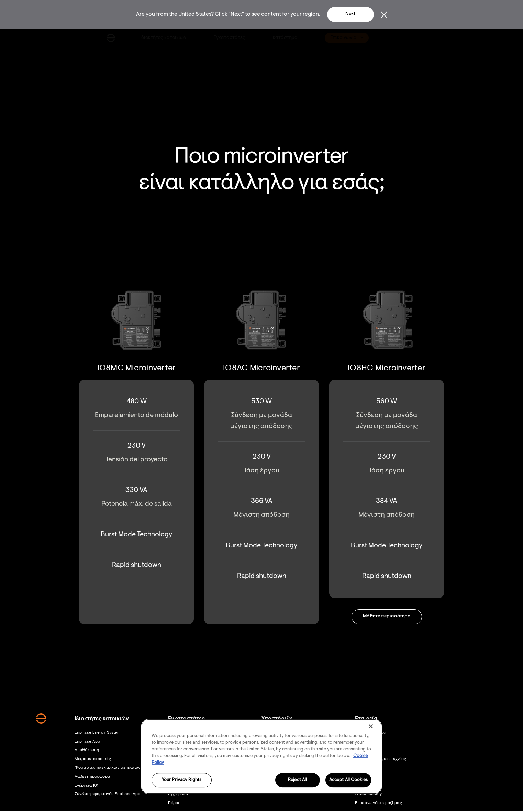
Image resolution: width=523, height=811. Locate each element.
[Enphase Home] (111, 38)
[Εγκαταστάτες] (229, 38)
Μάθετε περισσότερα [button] (387, 616)
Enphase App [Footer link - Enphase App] (87, 741)
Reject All (297, 780)
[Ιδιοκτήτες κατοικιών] (163, 38)
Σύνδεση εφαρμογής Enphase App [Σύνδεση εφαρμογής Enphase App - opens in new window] (107, 794)
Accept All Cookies (348, 780)
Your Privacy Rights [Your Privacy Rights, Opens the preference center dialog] (181, 780)
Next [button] (350, 14)
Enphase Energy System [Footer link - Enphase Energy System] (98, 733)
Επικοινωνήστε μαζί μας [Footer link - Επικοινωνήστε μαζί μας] (378, 803)
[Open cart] (399, 38)
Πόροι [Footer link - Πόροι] (174, 803)
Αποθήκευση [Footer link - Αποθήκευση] (87, 750)
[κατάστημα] (285, 38)
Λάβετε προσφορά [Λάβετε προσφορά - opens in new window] (92, 777)
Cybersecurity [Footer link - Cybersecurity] (368, 794)
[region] (261, 756)
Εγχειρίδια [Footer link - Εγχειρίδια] (178, 794)
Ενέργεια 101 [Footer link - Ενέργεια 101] (86, 785)
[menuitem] (163, 38)
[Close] (370, 726)
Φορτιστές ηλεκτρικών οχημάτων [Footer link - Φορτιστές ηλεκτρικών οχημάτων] (107, 768)
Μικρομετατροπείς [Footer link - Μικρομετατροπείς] (93, 759)
